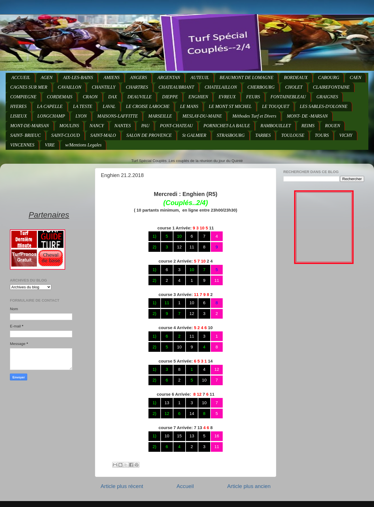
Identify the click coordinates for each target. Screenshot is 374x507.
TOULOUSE (292, 135)
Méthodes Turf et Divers (254, 116)
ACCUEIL (20, 77)
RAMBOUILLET (275, 125)
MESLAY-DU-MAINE (202, 116)
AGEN (47, 77)
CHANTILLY (103, 87)
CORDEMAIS (59, 96)
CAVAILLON (69, 87)
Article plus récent (122, 486)
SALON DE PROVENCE (149, 135)
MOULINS (69, 125)
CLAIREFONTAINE (331, 87)
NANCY (97, 125)
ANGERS (138, 77)
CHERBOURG (261, 87)
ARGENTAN (169, 77)
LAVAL (109, 106)
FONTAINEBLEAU (288, 96)
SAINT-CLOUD (65, 135)
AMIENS (111, 77)
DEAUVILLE (140, 96)
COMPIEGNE (23, 96)
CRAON (90, 96)
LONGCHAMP (51, 116)
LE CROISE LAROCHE (148, 106)
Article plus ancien (249, 486)
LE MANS (189, 106)
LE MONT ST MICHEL (230, 106)
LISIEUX (18, 116)
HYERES (18, 106)
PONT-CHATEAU (176, 125)
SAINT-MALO (103, 135)
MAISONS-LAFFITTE (117, 116)
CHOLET (293, 87)
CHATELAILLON (221, 87)
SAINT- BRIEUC (25, 135)
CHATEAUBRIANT (176, 87)
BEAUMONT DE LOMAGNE (246, 77)
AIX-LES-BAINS (78, 77)
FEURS (253, 96)
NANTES (122, 125)
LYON (81, 116)
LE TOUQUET (275, 106)
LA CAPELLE (50, 106)
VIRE (50, 144)
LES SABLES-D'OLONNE (323, 106)
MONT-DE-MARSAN (29, 125)
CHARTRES (137, 87)
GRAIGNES (327, 96)
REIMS (307, 125)
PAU (145, 125)
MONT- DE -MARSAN (307, 116)
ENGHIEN (198, 96)
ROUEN (332, 125)
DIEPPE (170, 96)
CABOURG (328, 77)
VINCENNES (22, 144)
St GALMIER (194, 135)
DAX (112, 96)
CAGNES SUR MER (28, 87)
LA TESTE (82, 106)
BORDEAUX (296, 77)
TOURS (322, 135)
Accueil (185, 486)
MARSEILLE (160, 116)
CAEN (355, 77)
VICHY (345, 135)
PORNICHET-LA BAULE (226, 125)
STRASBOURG (231, 135)
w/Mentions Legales (83, 144)
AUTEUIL (199, 77)
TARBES (263, 135)
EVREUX (226, 96)
